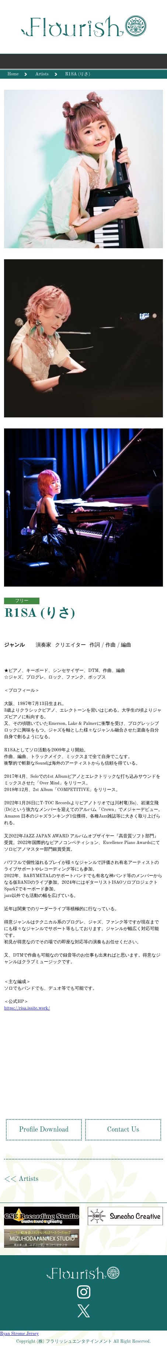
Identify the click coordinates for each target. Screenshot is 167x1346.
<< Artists (21, 1179)
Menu (83, 63)
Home (12, 74)
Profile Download (44, 1129)
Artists (41, 74)
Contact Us (123, 1129)
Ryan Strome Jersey (19, 1334)
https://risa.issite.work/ (27, 1008)
